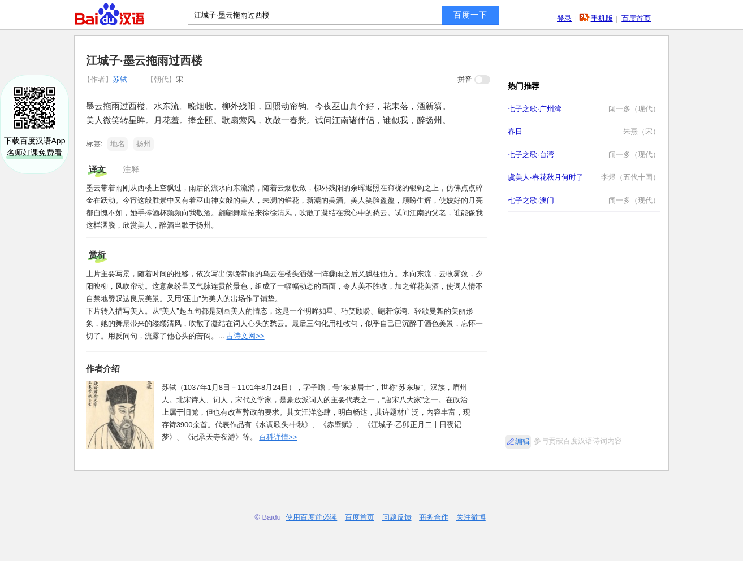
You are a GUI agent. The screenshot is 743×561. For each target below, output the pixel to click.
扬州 (143, 144)
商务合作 (433, 517)
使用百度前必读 (311, 517)
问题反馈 (397, 517)
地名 (117, 144)
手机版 (602, 18)
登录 (564, 18)
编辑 (522, 441)
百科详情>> (278, 437)
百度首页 (636, 18)
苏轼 (106, 79)
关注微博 (471, 517)
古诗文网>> (245, 336)
